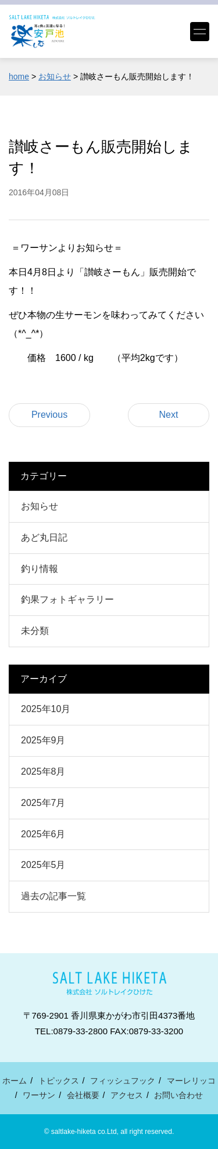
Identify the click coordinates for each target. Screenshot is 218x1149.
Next (168, 415)
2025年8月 (43, 771)
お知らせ (39, 506)
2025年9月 (43, 740)
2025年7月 (43, 803)
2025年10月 (45, 709)
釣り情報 (39, 569)
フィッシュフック (122, 1080)
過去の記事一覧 (53, 896)
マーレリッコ (191, 1080)
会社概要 (83, 1095)
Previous (49, 415)
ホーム (14, 1080)
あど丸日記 (44, 537)
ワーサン (39, 1095)
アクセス (126, 1095)
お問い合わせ (178, 1095)
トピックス (58, 1080)
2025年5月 (43, 865)
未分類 (35, 631)
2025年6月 (43, 834)
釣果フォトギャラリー (67, 599)
